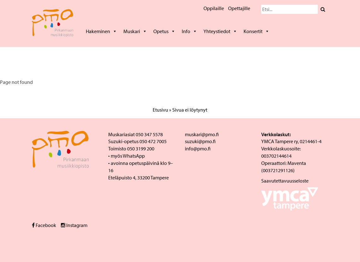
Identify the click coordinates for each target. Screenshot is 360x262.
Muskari (135, 31)
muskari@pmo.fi (202, 134)
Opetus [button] (164, 31)
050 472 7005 (153, 141)
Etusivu (160, 110)
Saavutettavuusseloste (285, 181)
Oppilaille (214, 8)
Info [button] (189, 31)
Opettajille (239, 8)
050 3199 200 (140, 148)
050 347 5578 (149, 134)
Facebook (44, 225)
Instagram (74, 225)
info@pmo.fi (197, 148)
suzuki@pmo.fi (200, 141)
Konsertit (256, 31)
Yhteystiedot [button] (220, 31)
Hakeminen (101, 31)
